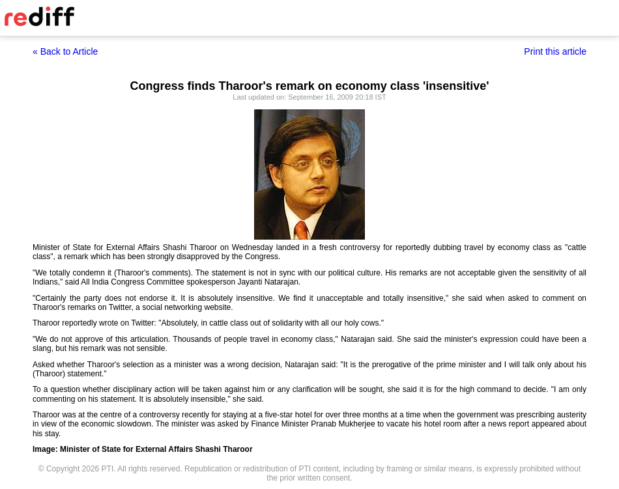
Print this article (555, 51)
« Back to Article (65, 51)
